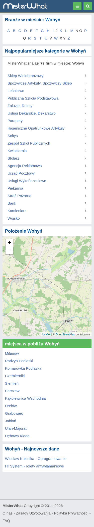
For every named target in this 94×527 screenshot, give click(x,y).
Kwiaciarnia (17, 151)
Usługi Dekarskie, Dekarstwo (32, 113)
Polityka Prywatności (71, 513)
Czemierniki (15, 376)
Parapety (15, 121)
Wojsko (14, 218)
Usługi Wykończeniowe (27, 181)
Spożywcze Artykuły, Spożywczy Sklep (40, 83)
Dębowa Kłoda (17, 436)
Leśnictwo (16, 91)
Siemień (12, 383)
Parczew (12, 391)
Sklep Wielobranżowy (25, 76)
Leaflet (46, 334)
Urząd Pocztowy (21, 173)
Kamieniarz (17, 211)
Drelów (11, 406)
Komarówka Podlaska (23, 368)
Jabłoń (10, 421)
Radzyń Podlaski (19, 361)
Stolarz (13, 158)
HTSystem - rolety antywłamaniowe (34, 466)
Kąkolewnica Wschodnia (25, 398)
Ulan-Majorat (16, 428)
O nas (8, 513)
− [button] (9, 250)
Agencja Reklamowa (25, 166)
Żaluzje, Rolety (20, 106)
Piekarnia (15, 188)
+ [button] (9, 243)
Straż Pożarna (19, 196)
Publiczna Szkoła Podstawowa (33, 98)
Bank (12, 203)
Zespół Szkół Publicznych (29, 143)
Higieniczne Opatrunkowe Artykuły (36, 128)
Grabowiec (14, 413)
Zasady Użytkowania (33, 513)
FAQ (6, 520)
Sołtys (13, 136)
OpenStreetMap (65, 334)
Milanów (12, 353)
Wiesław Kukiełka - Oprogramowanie (35, 458)
